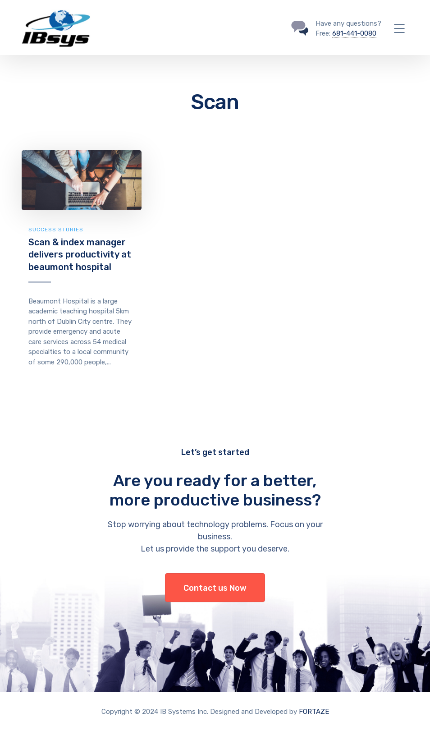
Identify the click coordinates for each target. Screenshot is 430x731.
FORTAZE (314, 712)
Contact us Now (215, 588)
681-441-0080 (354, 33)
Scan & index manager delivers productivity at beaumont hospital (79, 254)
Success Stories (55, 229)
